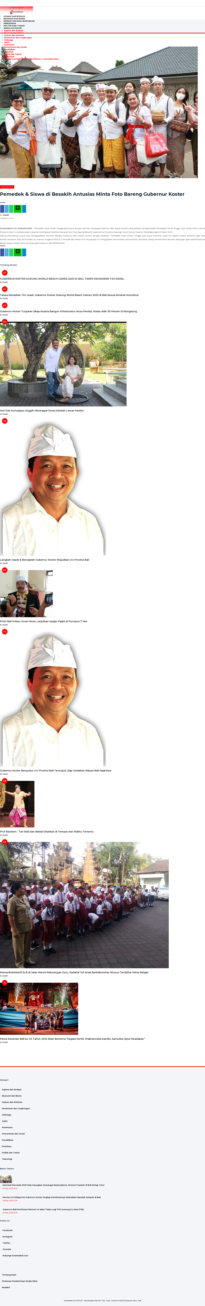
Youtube (6, 1249)
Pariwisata (9, 45)
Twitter (6, 1243)
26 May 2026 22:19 (10, 1201)
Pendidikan (9, 49)
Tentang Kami (9, 1275)
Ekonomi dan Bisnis (13, 33)
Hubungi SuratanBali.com (15, 59)
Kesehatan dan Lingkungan (19, 21)
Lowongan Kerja (50, 59)
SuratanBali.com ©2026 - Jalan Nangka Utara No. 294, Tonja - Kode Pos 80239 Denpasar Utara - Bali (102, 1301)
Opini (6, 42)
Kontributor (35, 59)
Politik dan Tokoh (13, 54)
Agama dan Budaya (13, 30)
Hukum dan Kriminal (14, 35)
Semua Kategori (13, 28)
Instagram (7, 1236)
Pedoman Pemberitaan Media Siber (20, 1281)
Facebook (7, 1230)
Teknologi (9, 56)
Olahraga (8, 40)
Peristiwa (8, 52)
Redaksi (6, 1287)
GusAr (6, 215)
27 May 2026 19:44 (10, 1188)
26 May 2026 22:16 (10, 1213)
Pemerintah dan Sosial (15, 47)
